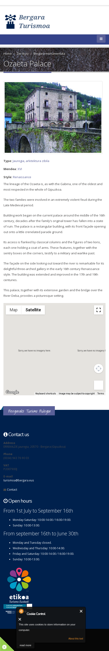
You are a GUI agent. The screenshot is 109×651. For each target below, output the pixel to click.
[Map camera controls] (98, 368)
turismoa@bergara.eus (18, 480)
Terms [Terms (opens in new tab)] (100, 393)
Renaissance (22, 177)
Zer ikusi (23, 53)
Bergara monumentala (49, 53)
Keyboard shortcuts (45, 393)
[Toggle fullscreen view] (98, 310)
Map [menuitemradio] (14, 309)
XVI (20, 169)
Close (81, 611)
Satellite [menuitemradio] (33, 309)
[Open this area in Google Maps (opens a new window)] (12, 392)
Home (7, 53)
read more (25, 645)
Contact (12, 489)
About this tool (76, 638)
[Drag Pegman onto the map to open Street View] (98, 385)
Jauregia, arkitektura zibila (31, 161)
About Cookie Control (21, 611)
